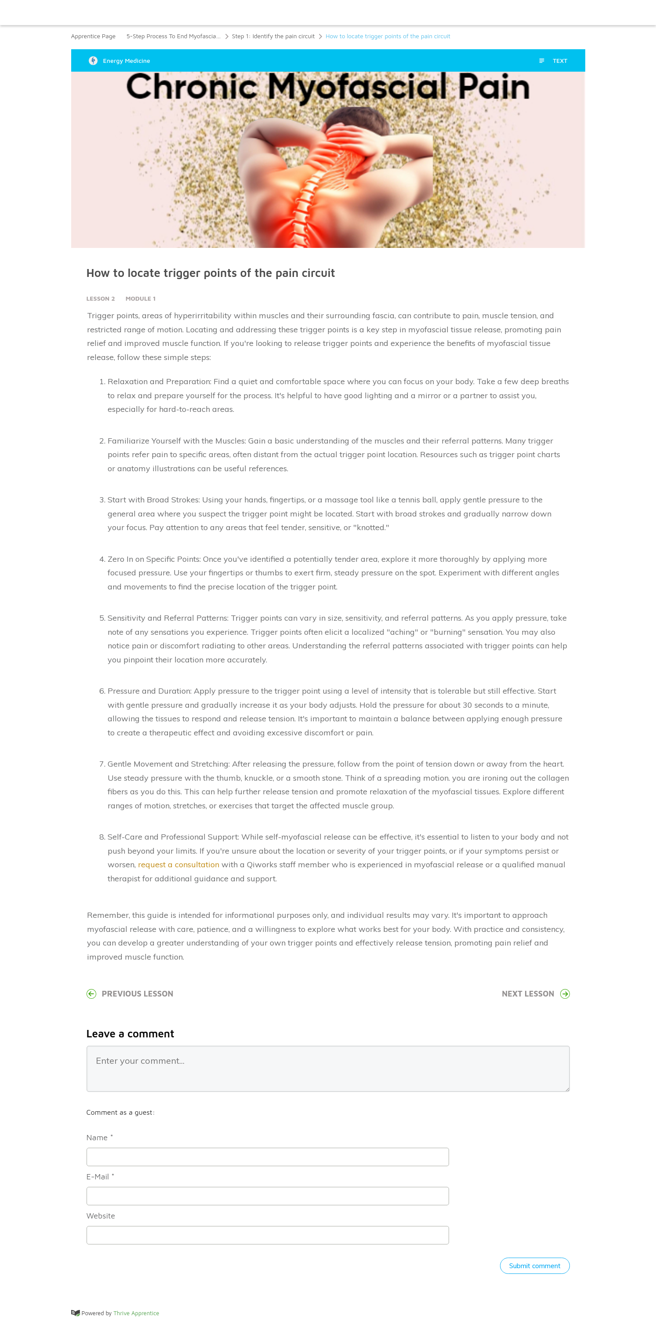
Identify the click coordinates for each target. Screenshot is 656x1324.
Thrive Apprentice (136, 1313)
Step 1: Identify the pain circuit (273, 36)
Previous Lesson (130, 994)
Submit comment (535, 1266)
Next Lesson (535, 994)
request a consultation (178, 864)
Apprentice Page (93, 36)
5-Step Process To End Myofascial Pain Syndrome (174, 36)
